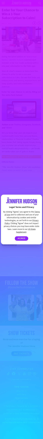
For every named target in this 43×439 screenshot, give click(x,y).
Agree (21, 238)
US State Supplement (26, 231)
